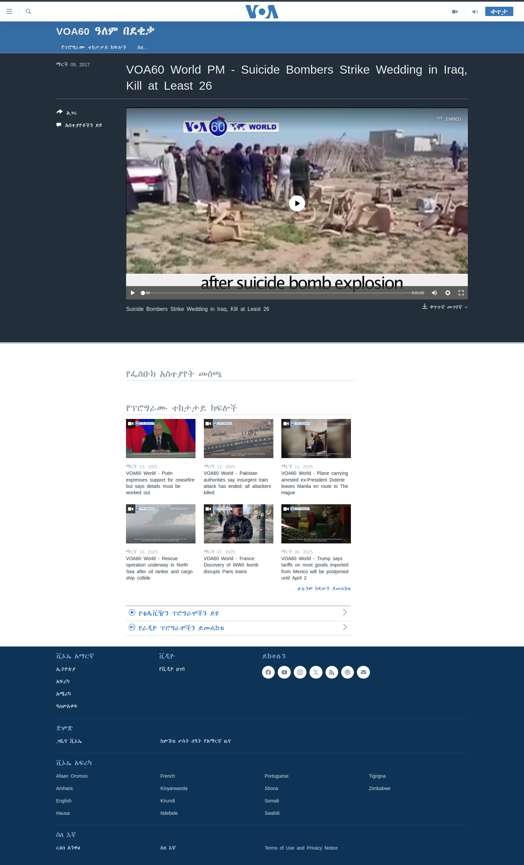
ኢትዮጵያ (66, 669)
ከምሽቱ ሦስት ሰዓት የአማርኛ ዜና (195, 741)
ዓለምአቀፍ (67, 706)
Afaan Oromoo (72, 776)
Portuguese (277, 776)
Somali (272, 801)
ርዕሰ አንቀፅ (68, 848)
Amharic (64, 788)
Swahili (272, 813)
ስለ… (142, 48)
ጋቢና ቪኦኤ (69, 741)
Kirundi (167, 801)
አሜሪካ (63, 694)
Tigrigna (377, 776)
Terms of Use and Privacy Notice (301, 848)
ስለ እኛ (168, 848)
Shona (271, 788)
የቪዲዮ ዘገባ (172, 669)
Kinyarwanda (173, 788)
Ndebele (169, 813)
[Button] (66, 113)
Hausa (63, 813)
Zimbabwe (380, 788)
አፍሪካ (63, 682)
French (167, 776)
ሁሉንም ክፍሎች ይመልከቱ (324, 588)
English (64, 801)
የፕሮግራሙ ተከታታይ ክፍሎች (94, 48)
